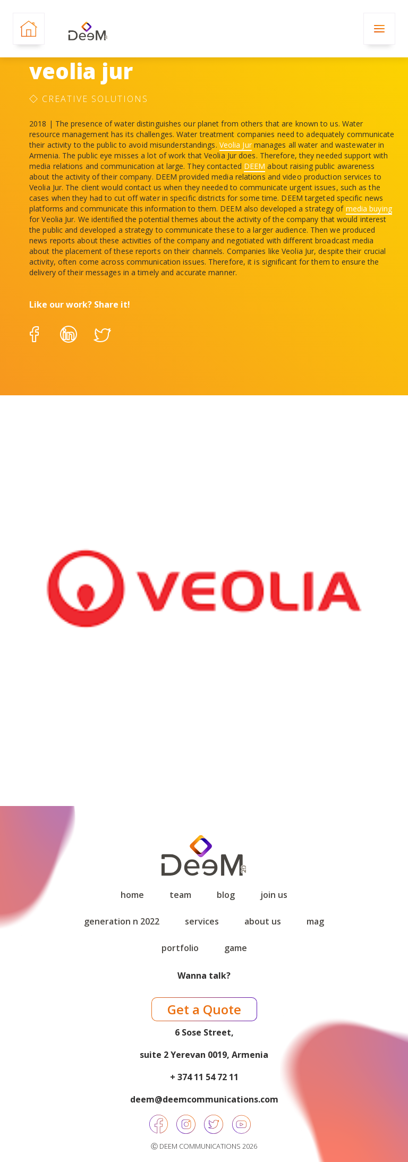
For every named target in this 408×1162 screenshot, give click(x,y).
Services (202, 921)
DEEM (254, 166)
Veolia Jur (235, 145)
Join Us (273, 895)
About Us (262, 921)
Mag (315, 921)
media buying (369, 208)
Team (180, 895)
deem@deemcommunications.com (204, 1099)
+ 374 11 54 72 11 (204, 1077)
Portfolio (180, 948)
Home (132, 895)
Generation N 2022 (121, 921)
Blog (226, 895)
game (235, 948)
